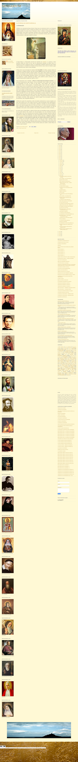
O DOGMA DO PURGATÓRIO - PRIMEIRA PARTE (65, 293)
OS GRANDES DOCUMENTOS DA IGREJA (64, 281)
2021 (60, 152)
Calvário (44, 61)
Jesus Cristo (73, 362)
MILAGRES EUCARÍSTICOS (62, 296)
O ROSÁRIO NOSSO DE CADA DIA (63, 292)
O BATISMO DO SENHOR (63, 211)
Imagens (73, 361)
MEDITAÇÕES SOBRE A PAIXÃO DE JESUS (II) (65, 454)
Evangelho (65, 356)
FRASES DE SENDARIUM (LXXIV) (63, 339)
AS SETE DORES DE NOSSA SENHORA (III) (65, 443)
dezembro (61, 160)
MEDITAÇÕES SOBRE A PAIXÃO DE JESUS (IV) (65, 457)
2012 (60, 235)
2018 (60, 156)
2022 (60, 150)
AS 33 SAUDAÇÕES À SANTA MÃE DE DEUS (65, 335)
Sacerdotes (72, 370)
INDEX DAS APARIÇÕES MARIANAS (63, 261)
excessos (21, 115)
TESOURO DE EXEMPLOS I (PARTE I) (64, 283)
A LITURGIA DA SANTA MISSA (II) (64, 212)
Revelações (66, 370)
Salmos (59, 371)
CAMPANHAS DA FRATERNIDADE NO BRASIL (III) (66, 472)
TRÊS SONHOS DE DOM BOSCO (64, 181)
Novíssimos (66, 366)
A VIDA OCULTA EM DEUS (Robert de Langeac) (65, 290)
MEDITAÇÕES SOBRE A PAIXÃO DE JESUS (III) (65, 455)
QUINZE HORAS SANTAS (63, 179)
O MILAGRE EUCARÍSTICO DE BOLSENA (64, 310)
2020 (60, 153)
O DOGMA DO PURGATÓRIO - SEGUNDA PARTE (66, 295)
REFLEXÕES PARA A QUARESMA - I (63, 464)
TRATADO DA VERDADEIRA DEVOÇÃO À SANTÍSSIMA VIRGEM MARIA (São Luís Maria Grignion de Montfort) (66, 265)
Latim (61, 363)
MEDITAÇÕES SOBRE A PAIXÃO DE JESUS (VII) (65, 461)
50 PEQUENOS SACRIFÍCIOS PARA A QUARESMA (66, 429)
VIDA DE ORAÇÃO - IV (61, 253)
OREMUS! (59, 245)
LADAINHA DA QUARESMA (62, 409)
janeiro (61, 175)
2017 (60, 157)
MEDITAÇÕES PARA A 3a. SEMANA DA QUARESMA (66, 434)
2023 (60, 149)
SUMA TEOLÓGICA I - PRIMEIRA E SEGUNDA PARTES (66, 287)
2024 (60, 148)
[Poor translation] (4, 746)
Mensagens (63, 364)
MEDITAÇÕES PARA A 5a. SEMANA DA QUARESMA (66, 437)
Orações (72, 366)
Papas (59, 368)
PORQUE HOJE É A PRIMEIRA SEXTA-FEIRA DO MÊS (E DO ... (65, 229)
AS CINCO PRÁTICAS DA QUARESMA (64, 419)
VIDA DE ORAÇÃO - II (61, 250)
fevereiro (61, 173)
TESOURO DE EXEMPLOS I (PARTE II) (64, 284)
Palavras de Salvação (69, 367)
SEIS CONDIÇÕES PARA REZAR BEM (64, 314)
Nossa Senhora (73, 365)
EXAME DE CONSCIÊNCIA (62, 243)
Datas (59, 354)
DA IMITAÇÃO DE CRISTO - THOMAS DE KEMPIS (66, 258)
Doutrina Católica (62, 355)
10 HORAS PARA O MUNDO (63, 186)
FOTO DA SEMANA (62, 184)
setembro (61, 164)
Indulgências (63, 362)
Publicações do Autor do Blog (66, 369)
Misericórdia (73, 364)
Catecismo (61, 350)
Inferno (68, 362)
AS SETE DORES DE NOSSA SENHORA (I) (64, 440)
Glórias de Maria (67, 360)
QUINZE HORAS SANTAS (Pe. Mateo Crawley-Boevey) (66, 256)
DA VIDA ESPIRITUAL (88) (63, 202)
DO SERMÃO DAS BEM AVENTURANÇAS (66, 206)
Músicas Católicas (65, 365)
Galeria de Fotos (60, 360)
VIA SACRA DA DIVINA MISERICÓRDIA (64, 268)
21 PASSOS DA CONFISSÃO (62, 422)
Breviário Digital (61, 349)
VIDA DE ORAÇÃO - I (61, 249)
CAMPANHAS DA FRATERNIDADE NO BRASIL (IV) (66, 474)
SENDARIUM (11, 6)
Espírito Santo (72, 355)
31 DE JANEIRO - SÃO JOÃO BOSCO (65, 178)
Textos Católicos (68, 372)
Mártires (59, 364)
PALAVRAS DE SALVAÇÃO (63, 207)
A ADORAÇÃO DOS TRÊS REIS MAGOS (65, 217)
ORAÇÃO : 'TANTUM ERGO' (62, 331)
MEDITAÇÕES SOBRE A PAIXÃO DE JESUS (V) (65, 458)
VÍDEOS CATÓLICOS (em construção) (64, 271)
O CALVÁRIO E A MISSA (61, 451)
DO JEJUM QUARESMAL (62, 416)
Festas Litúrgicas (72, 358)
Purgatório (60, 370)
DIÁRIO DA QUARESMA (61, 413)
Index (58, 362)
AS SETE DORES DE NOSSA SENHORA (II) (65, 441)
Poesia (64, 368)
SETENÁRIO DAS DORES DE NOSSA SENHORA (65, 438)
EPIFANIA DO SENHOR (63, 221)
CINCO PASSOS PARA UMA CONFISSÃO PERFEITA (66, 424)
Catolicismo (68, 350)
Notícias (61, 366)
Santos (64, 371)
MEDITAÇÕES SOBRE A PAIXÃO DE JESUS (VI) (65, 460)
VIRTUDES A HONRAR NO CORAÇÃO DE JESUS (66, 318)
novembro (61, 161)
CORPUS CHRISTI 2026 (61, 322)
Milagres (68, 364)
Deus (66, 354)
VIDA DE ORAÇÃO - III (61, 252)
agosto (61, 165)
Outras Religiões (60, 367)
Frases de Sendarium (70, 359)
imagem (67, 361)
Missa (59, 365)
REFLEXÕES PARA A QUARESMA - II (64, 466)
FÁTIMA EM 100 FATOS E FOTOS (63, 242)
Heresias (73, 360)
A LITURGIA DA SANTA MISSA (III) (64, 199)
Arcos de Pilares (10, 61)
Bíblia (73, 348)
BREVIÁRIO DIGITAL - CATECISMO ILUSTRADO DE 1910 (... (65, 209)
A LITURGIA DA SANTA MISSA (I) (64, 220)
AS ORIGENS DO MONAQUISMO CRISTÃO (66, 203)
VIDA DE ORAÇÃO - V (61, 255)
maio (60, 169)
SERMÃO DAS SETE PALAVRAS (63, 449)
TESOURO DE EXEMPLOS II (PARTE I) (64, 286)
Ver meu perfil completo (10, 62)
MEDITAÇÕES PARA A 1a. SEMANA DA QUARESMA (66, 431)
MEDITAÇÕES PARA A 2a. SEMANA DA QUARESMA (66, 432)
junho (60, 168)
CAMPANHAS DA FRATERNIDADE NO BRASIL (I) (65, 469)
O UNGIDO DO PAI (62, 189)
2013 (60, 234)
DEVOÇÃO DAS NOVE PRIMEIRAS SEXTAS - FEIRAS (66, 274)
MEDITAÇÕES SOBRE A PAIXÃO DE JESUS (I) (65, 452)
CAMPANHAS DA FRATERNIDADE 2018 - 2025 (65, 475)
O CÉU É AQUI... (62, 192)
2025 (60, 146)
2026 (60, 145)
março (61, 172)
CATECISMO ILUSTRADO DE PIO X (63, 240)
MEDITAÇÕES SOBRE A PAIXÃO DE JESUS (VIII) (65, 463)
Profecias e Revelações (71, 368)
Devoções (71, 354)
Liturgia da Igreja (68, 363)
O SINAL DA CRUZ (61, 278)
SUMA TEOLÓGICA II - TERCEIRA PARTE (64, 289)
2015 (60, 231)
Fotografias (62, 359)
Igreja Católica (60, 361)
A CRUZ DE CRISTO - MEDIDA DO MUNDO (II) (65, 446)
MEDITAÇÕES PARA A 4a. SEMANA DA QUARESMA (66, 435)
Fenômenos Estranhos (63, 358)
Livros (74, 363)
